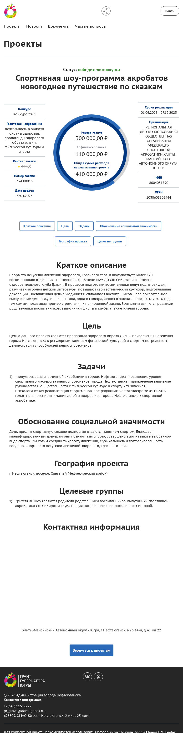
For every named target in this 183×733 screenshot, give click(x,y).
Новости (34, 26)
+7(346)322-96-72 (17, 699)
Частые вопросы (90, 26)
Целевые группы (109, 237)
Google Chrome (146, 725)
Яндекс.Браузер (121, 725)
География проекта (73, 237)
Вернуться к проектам (91, 643)
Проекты (12, 26)
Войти (169, 11)
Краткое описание (37, 225)
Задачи (84, 225)
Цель (65, 225)
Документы (58, 26)
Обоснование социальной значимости (128, 225)
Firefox (170, 725)
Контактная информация (22, 692)
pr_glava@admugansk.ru (24, 704)
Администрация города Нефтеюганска (48, 688)
